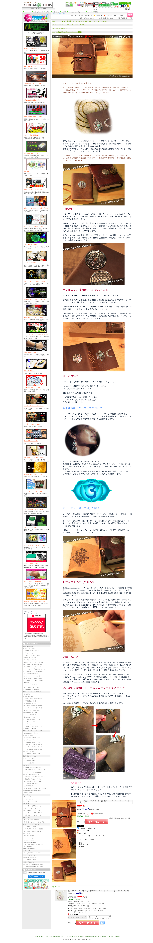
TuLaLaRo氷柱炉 (28, 696)
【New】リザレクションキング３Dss (34, 406)
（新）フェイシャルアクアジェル (32, 813)
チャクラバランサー (29, 760)
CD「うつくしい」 (28, 833)
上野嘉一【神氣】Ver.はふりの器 (32, 698)
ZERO (53, 21)
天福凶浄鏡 (26, 694)
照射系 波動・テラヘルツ (29, 756)
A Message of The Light (29, 842)
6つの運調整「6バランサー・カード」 (34, 457)
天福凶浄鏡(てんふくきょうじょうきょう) (35, 317)
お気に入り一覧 (75, 15)
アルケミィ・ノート (29, 721)
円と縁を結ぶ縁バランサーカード (32, 705)
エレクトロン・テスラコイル (31, 655)
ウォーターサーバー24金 (30, 801)
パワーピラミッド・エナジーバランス (34, 776)
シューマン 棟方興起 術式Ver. (32, 135)
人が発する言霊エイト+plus (31, 689)
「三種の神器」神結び (29, 860)
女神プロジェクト (27, 817)
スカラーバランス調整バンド (31, 352)
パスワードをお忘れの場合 (115, 15)
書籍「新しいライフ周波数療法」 (32, 678)
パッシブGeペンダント (30, 751)
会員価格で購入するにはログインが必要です (121, 818)
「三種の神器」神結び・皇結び (32, 753)
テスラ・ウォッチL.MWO (30, 740)
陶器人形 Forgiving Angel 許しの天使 (33, 822)
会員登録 (48, 12)
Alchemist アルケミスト (63, 28)
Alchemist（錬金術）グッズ (31, 857)
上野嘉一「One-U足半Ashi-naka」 (32, 767)
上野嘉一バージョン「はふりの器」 (33, 190)
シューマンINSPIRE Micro (30, 673)
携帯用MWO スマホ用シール (31, 48)
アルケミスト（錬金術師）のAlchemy (96, 21)
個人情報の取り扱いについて (107, 18)
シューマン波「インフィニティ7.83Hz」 (34, 281)
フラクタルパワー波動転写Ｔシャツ (33, 226)
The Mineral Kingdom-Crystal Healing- (33, 844)
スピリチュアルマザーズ (30, 826)
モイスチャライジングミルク (31, 810)
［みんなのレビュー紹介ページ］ (76, 12)
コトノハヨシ (27, 724)
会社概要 (64, 12)
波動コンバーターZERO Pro (31, 650)
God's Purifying (27, 846)
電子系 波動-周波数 (28, 646)
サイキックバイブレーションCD (31, 824)
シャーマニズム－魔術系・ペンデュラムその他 (70, 21)
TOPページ (37, 936)
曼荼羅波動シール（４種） (31, 712)
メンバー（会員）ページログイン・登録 (109, 936)
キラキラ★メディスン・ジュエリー (33, 747)
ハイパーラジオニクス (29, 855)
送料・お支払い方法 (38, 12)
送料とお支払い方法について (88, 18)
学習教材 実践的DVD (28, 862)
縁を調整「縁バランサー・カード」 (33, 474)
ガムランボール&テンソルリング (32, 726)
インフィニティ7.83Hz (30, 653)
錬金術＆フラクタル (29, 717)
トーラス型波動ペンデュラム (31, 719)
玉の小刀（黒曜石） (29, 371)
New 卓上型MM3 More (29, 657)
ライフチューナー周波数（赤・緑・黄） (34, 669)
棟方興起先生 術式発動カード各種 (33, 117)
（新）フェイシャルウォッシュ (32, 815)
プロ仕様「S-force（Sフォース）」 (33, 387)
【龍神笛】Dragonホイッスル (31, 742)
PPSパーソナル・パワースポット (32, 710)
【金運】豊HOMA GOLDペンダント (33, 749)
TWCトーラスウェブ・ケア (31, 244)
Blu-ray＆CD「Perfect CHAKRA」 (32, 853)
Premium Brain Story (29, 848)
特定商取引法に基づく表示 (125, 18)
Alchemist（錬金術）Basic (30, 714)
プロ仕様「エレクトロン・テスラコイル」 (35, 299)
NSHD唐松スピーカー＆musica (32, 790)
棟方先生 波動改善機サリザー (32, 100)
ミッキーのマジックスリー (31, 685)
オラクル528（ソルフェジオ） (32, 687)
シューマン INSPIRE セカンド (31, 676)
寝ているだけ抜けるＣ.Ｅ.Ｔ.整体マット (34, 601)
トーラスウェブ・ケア (30, 648)
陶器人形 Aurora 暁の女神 (31, 819)
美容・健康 (26, 803)
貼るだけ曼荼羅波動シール (31, 774)
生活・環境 (26, 765)
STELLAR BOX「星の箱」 (30, 733)
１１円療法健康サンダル (30, 783)
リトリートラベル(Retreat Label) (32, 772)
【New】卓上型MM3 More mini (32, 263)
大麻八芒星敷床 (28, 786)
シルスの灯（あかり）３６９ (31, 153)
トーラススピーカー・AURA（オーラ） (34, 545)
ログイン (99, 15)
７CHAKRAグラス (28, 799)
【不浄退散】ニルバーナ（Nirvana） (33, 680)
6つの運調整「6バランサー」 (31, 703)
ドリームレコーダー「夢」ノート (32, 708)
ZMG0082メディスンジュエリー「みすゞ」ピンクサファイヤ (98, 891)
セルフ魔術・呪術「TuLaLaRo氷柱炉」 (34, 509)
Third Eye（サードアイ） (30, 728)
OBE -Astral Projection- (29, 838)
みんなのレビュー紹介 (91, 936)
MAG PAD (26, 171)
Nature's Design (27, 792)
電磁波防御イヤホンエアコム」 (32, 779)
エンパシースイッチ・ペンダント (32, 744)
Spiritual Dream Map (29, 840)
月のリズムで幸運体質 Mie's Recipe (33, 866)
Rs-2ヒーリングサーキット (31, 563)
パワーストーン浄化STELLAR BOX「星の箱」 (36, 334)
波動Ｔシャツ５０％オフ (30, 66)
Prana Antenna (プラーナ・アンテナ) (33, 83)
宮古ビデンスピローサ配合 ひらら (32, 808)
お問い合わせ (56, 12)
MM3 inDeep (27, 682)
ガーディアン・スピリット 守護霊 (33, 829)
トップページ (27, 12)
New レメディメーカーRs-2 (31, 441)
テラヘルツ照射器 (28, 763)
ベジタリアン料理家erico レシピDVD (33, 864)
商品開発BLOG (97, 12)
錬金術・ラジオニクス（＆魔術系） (32, 692)
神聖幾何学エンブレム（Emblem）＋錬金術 (69, 32)
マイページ (88, 15)
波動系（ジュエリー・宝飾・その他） (33, 731)
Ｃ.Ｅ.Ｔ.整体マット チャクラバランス (34, 770)
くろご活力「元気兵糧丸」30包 (32, 806)
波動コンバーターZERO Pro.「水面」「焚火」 (36, 208)
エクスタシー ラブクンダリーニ (32, 831)
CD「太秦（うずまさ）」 (30, 835)
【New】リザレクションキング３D (33, 424)
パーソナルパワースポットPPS (32, 781)
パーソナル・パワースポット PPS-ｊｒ (34, 491)
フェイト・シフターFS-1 (30, 527)
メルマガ (89, 12)
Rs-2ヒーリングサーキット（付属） (33, 662)
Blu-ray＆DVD (26, 850)
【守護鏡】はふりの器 (29, 701)
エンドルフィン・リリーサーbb (32, 581)
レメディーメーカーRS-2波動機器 (32, 664)
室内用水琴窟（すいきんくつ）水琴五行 (34, 788)
